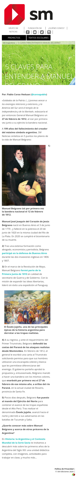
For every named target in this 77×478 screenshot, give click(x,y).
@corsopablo (39, 94)
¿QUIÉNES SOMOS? (56, 28)
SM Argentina (9, 42)
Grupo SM (13, 28)
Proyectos (14, 37)
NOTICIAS (13, 31)
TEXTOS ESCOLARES (39, 37)
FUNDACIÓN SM (35, 28)
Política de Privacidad (64, 468)
